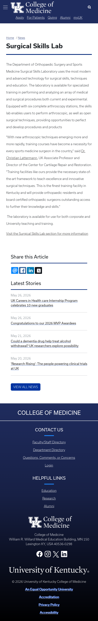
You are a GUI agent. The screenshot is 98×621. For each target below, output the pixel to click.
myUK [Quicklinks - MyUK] (78, 17)
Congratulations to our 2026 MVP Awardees (43, 323)
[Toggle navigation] (5, 7)
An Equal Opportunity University (49, 589)
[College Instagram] (48, 555)
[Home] (32, 7)
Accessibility (49, 612)
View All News (25, 387)
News (21, 37)
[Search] (90, 7)
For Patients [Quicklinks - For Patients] (36, 17)
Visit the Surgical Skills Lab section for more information (47, 233)
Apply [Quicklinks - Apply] (20, 17)
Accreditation (49, 597)
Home (10, 37)
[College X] (56, 554)
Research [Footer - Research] (49, 498)
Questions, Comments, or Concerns (49, 457)
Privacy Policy (49, 605)
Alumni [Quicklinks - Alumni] (65, 17)
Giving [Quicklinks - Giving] (52, 17)
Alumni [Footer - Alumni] (49, 506)
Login (49, 465)
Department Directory (49, 450)
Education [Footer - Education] (49, 490)
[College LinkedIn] (64, 555)
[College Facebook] (39, 555)
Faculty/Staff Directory (49, 442)
